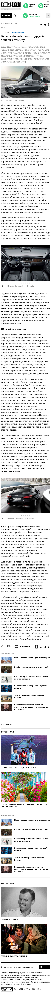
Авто (3, 27)
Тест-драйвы (18, 32)
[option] (25, 263)
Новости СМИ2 (7, 724)
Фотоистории (7, 732)
